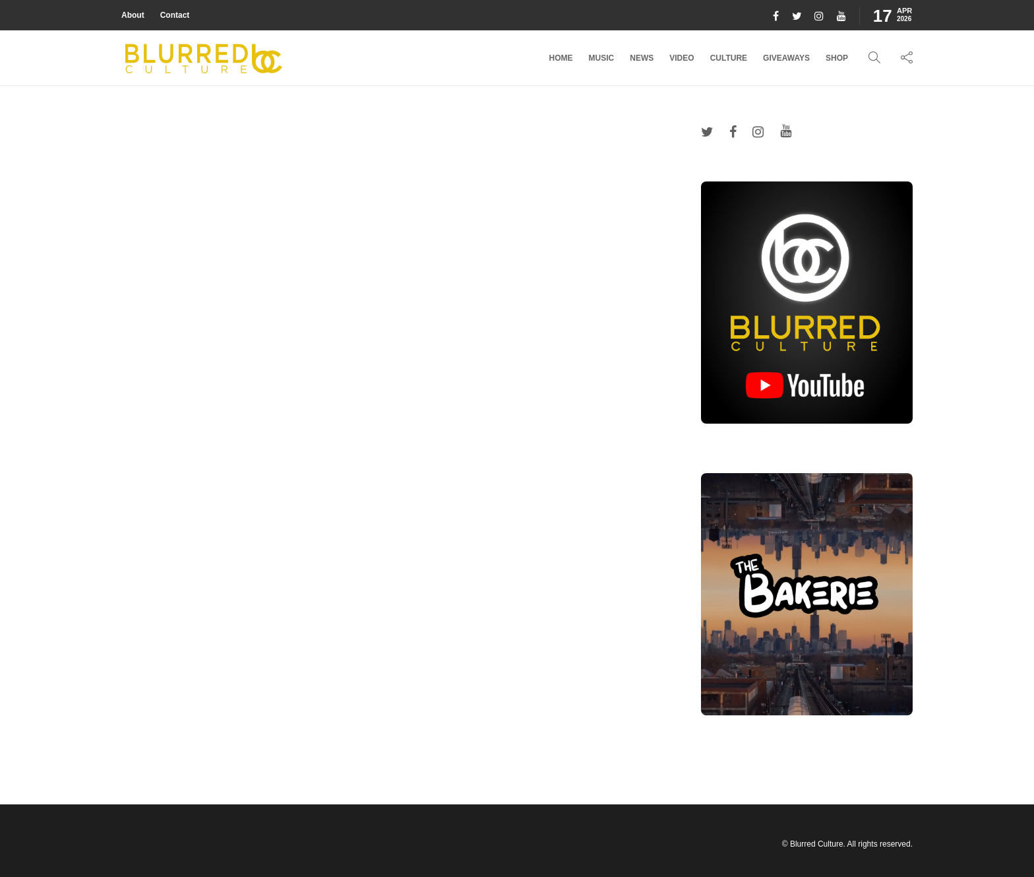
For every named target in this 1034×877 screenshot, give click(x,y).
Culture (728, 58)
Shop (837, 58)
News (642, 58)
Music (602, 58)
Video (681, 58)
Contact (175, 15)
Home (561, 58)
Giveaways (786, 58)
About (132, 15)
